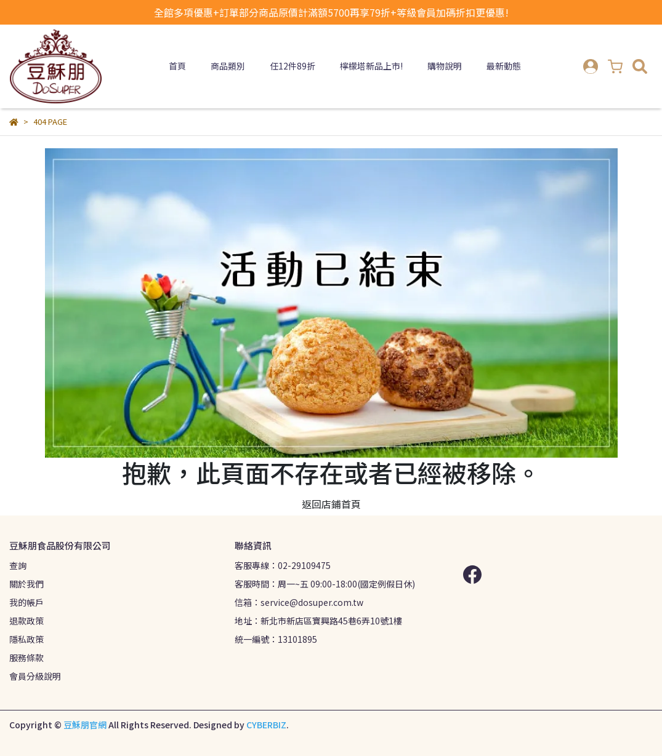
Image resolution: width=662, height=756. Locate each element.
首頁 (177, 66)
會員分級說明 (35, 676)
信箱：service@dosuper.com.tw (299, 602)
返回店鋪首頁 (331, 503)
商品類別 (228, 66)
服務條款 (26, 657)
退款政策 (26, 621)
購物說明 (444, 66)
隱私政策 (26, 639)
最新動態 (503, 66)
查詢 (17, 565)
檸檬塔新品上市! (371, 66)
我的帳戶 (26, 602)
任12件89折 (292, 66)
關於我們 (26, 584)
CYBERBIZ (266, 724)
